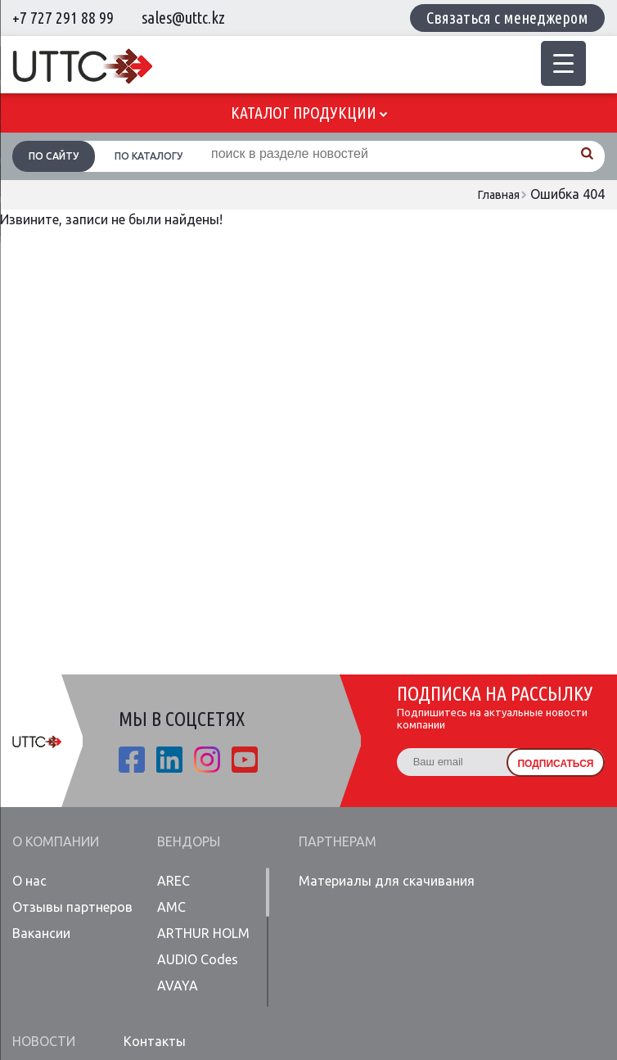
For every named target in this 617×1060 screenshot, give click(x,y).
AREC (173, 880)
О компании (55, 841)
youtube (245, 760)
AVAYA (177, 985)
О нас (29, 880)
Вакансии (41, 933)
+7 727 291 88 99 (63, 17)
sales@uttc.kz (183, 17)
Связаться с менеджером (507, 17)
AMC (171, 907)
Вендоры (188, 841)
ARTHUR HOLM (203, 933)
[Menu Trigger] (563, 63)
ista (207, 760)
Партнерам (337, 841)
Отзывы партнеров (72, 907)
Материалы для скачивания (387, 880)
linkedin (169, 760)
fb (132, 760)
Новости (43, 1041)
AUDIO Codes (197, 959)
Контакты (155, 1041)
